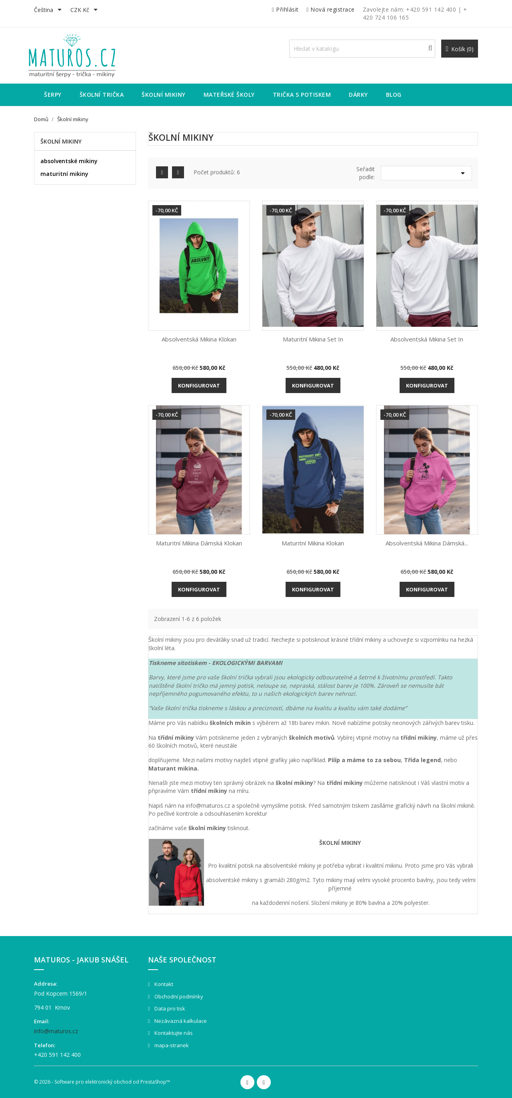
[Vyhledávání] (362, 49)
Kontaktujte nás (173, 1032)
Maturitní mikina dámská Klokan (199, 543)
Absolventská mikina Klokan (199, 339)
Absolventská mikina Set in (426, 339)
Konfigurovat (199, 385)
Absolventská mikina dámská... (427, 543)
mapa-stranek (171, 1045)
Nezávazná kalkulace (180, 1020)
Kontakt (163, 984)
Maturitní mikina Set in (313, 339)
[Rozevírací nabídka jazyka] (49, 10)
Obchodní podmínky (178, 996)
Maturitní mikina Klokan (313, 543)
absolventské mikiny (69, 161)
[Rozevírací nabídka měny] (85, 10)
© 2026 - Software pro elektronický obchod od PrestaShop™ (102, 1081)
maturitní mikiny (64, 174)
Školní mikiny (61, 141)
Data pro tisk (169, 1008)
